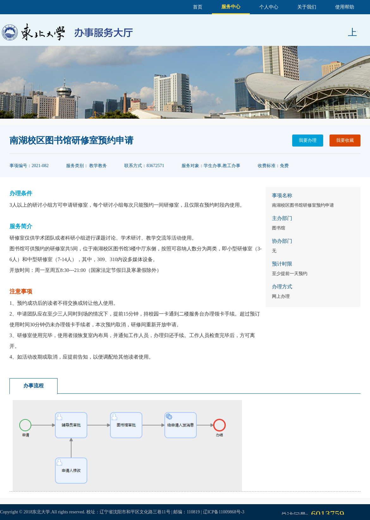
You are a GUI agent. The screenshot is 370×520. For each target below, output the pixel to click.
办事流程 (33, 385)
